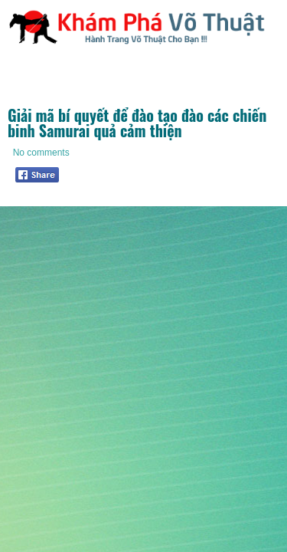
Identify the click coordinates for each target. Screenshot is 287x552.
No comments (41, 152)
